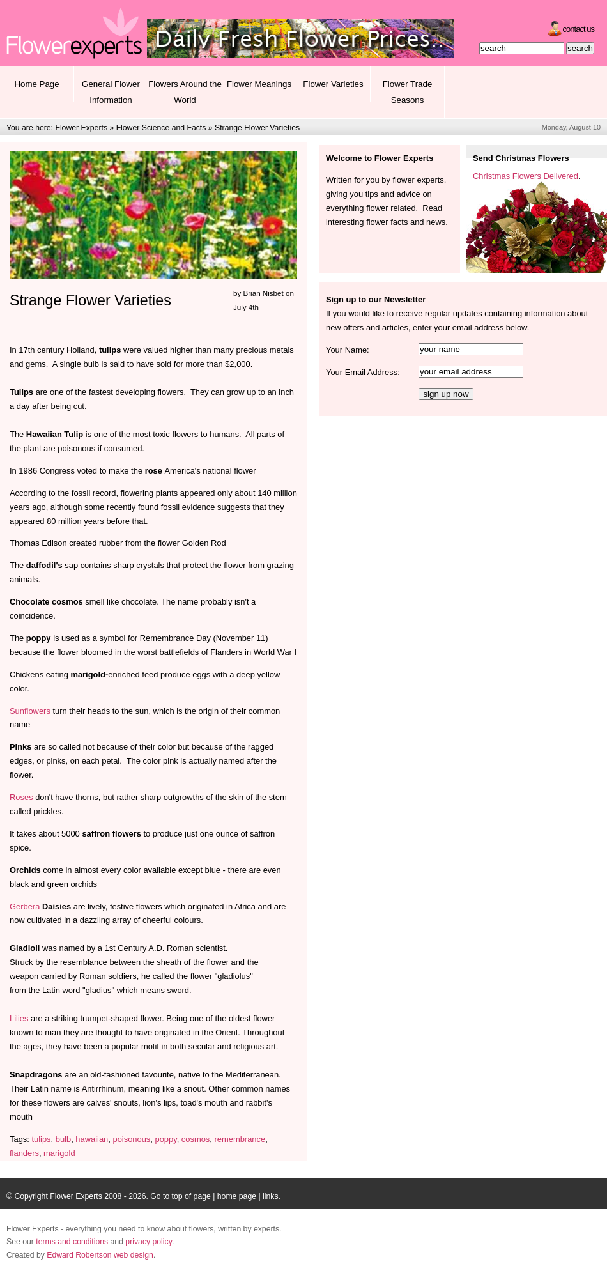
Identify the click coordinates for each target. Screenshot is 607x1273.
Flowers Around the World (185, 92)
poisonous (131, 1139)
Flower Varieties (333, 84)
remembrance (240, 1139)
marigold (59, 1153)
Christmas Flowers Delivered (525, 176)
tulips (40, 1139)
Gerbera (25, 906)
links (270, 1196)
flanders (24, 1153)
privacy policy (148, 1241)
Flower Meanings (259, 84)
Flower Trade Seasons (408, 92)
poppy (165, 1139)
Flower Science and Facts (161, 127)
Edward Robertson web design (100, 1255)
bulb (63, 1139)
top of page (191, 1196)
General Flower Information (111, 92)
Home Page (36, 84)
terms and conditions (72, 1241)
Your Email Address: (363, 372)
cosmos (195, 1139)
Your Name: (347, 350)
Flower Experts (81, 127)
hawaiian (91, 1139)
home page (236, 1196)
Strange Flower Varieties (257, 127)
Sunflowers (30, 711)
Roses (21, 797)
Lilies (20, 1018)
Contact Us (578, 29)
